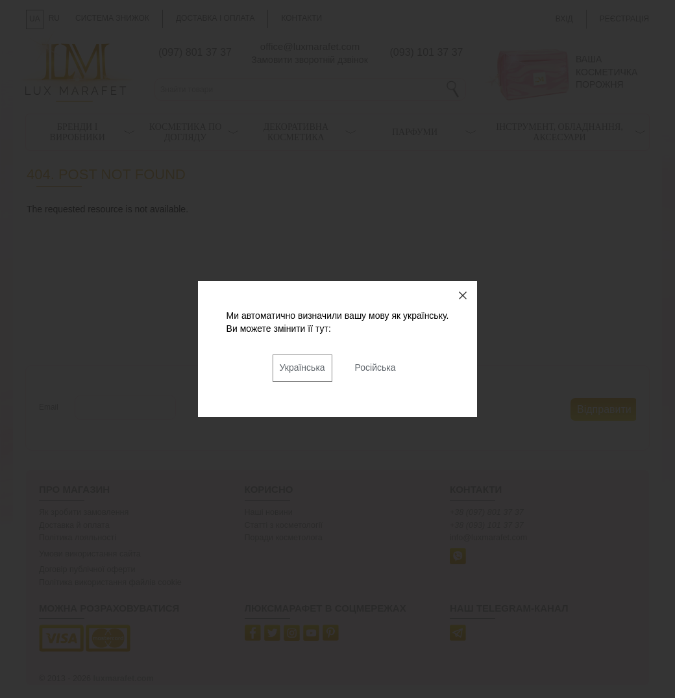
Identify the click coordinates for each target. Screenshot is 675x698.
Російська (375, 367)
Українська (302, 367)
